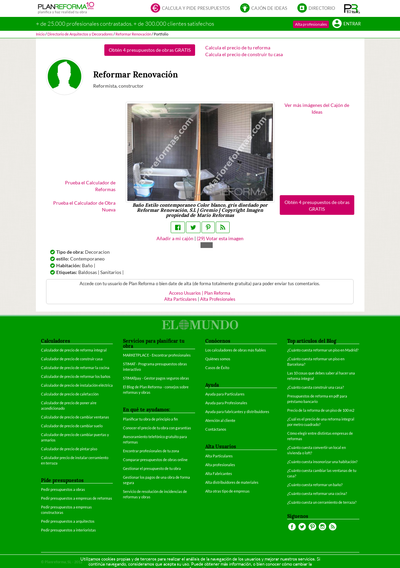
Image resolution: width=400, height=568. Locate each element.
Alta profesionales (311, 24)
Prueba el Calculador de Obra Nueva (84, 206)
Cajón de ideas (263, 8)
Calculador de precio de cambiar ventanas (75, 417)
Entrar (346, 24)
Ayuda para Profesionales (226, 403)
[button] (352, 8)
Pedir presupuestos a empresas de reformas (76, 498)
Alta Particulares (180, 299)
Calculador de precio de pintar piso (69, 449)
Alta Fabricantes (218, 473)
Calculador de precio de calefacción (70, 394)
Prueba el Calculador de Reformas (90, 186)
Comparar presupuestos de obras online (155, 459)
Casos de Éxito (217, 367)
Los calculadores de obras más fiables (235, 350)
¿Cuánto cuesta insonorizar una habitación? (322, 461)
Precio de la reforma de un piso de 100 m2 (320, 410)
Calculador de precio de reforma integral (74, 350)
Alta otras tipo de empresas (227, 491)
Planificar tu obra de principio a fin (150, 419)
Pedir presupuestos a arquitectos (67, 521)
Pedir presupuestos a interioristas (68, 530)
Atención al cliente (220, 420)
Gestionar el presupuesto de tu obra (152, 468)
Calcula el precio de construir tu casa (244, 54)
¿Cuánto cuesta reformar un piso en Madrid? (322, 350)
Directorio (316, 8)
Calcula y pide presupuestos (190, 8)
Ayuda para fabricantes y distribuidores (237, 411)
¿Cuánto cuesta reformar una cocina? (317, 493)
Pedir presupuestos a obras (63, 489)
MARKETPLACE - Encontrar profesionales (157, 355)
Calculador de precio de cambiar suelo (72, 426)
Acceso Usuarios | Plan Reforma (199, 293)
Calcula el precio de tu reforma (237, 47)
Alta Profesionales (217, 299)
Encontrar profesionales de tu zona (151, 451)
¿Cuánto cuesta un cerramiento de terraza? (321, 502)
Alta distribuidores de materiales (231, 482)
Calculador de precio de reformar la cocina (75, 367)
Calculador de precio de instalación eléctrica (77, 385)
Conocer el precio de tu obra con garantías (157, 428)
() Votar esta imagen (220, 238)
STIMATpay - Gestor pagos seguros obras (156, 378)
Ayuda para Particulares (225, 394)
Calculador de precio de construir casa (72, 359)
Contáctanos (215, 429)
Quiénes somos (217, 359)
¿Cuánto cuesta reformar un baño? (314, 484)
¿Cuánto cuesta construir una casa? (315, 387)
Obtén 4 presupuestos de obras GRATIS (150, 50)
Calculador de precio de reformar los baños (75, 376)
